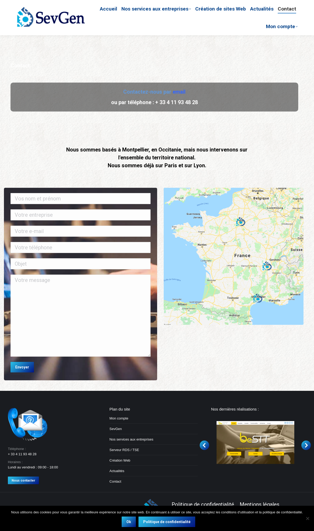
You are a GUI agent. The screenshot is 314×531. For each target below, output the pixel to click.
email (179, 92)
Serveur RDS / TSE (124, 450)
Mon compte (119, 418)
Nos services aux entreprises (131, 439)
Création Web (120, 460)
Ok (128, 522)
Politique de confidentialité (167, 522)
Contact (115, 481)
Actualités (117, 471)
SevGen (116, 429)
